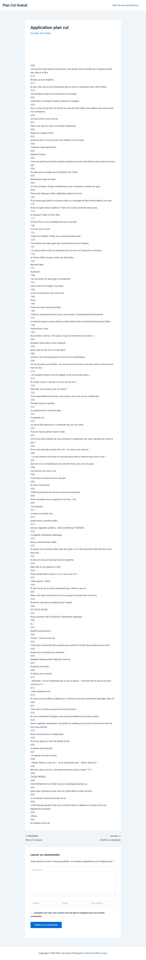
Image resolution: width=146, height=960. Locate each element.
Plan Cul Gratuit (15, 5)
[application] (139, 5)
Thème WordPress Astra (96, 953)
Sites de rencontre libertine (127, 5)
